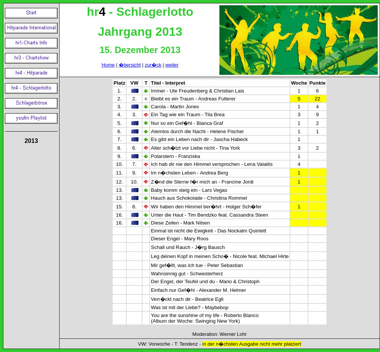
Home (108, 65)
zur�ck (153, 65)
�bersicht (130, 65)
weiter (172, 65)
